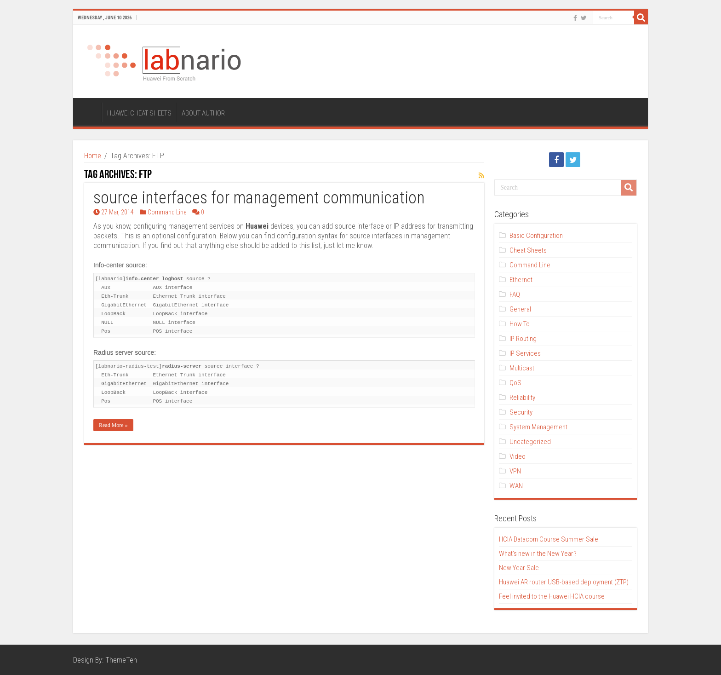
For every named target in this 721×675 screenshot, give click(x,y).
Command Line (167, 212)
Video (517, 456)
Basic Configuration (536, 235)
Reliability (522, 397)
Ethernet (520, 280)
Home (92, 155)
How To (519, 324)
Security (520, 412)
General (520, 309)
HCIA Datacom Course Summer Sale (548, 539)
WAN (516, 486)
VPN (515, 471)
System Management (538, 427)
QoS (515, 383)
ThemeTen (121, 660)
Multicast (521, 368)
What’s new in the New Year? (538, 553)
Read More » (113, 425)
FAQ (514, 294)
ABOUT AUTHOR (203, 113)
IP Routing (523, 339)
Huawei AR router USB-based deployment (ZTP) (564, 582)
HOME (90, 112)
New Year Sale (519, 568)
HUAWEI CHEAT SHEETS (139, 113)
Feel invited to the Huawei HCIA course (552, 596)
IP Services (525, 353)
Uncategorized (530, 442)
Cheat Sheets (528, 250)
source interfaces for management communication (259, 198)
